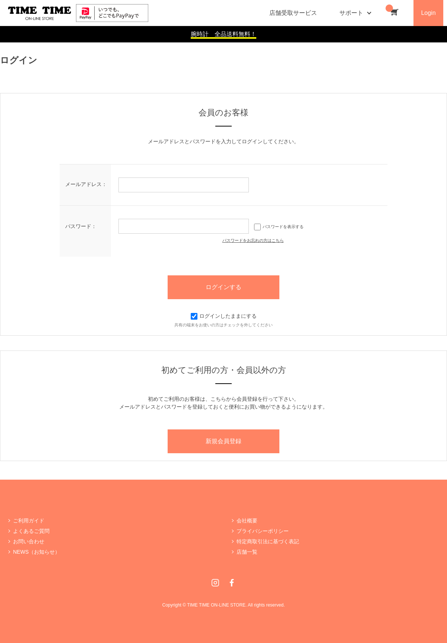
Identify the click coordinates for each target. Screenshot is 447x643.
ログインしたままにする (224, 316)
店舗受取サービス (293, 13)
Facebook (231, 582)
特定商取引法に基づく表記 (268, 541)
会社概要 (247, 521)
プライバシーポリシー (263, 531)
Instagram (215, 582)
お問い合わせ (28, 541)
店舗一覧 (247, 552)
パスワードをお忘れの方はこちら (253, 240)
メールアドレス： (86, 184)
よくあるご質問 (31, 531)
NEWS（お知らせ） (36, 552)
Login (428, 13)
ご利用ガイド (28, 521)
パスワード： (80, 226)
